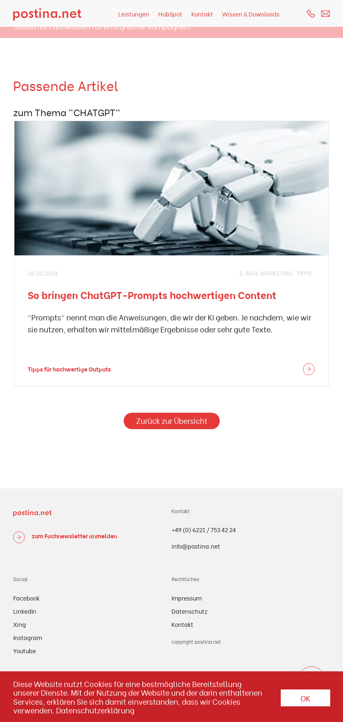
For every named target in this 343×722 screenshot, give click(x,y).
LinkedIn (24, 611)
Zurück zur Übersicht (171, 420)
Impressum (187, 597)
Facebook (26, 597)
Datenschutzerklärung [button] (95, 710)
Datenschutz (189, 611)
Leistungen (133, 13)
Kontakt (202, 13)
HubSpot (170, 13)
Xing (19, 624)
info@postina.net (196, 546)
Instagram (27, 637)
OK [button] (305, 697)
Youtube (24, 650)
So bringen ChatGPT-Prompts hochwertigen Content (152, 294)
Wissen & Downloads (251, 13)
